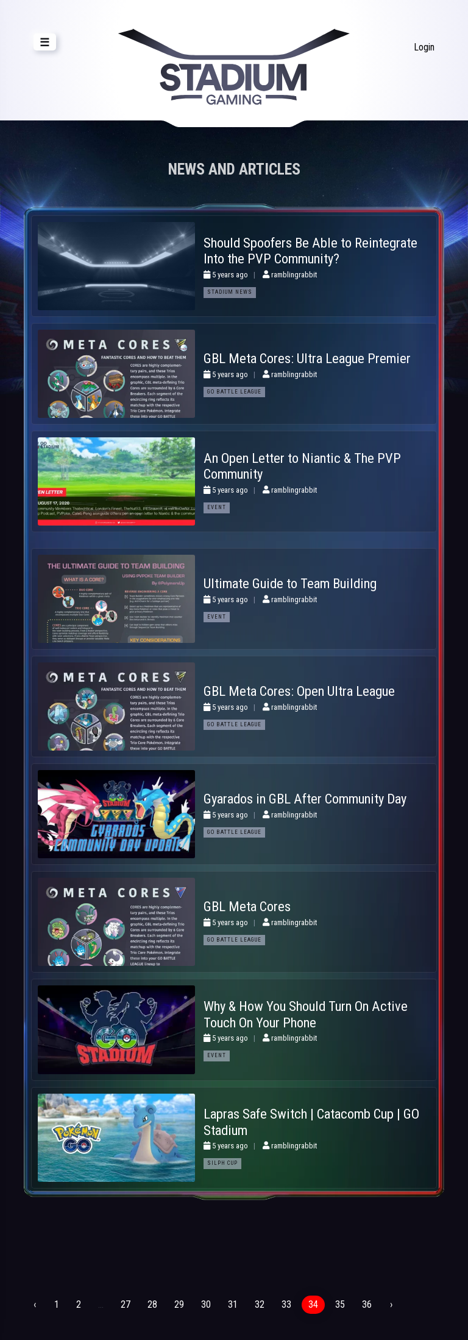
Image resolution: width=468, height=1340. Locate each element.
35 (340, 1304)
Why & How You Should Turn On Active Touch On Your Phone (306, 1014)
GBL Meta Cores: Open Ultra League (299, 691)
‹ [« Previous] (35, 1304)
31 (233, 1304)
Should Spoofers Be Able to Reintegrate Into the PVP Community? (310, 251)
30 (206, 1304)
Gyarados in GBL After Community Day (305, 799)
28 (152, 1304)
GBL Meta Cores (247, 906)
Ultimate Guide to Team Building (290, 583)
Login (424, 47)
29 (179, 1304)
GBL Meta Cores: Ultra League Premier (307, 358)
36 (367, 1304)
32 (259, 1304)
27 (125, 1304)
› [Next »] (391, 1304)
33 (286, 1304)
